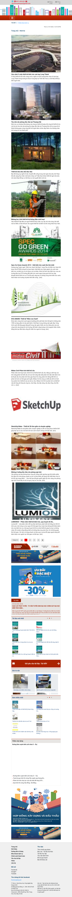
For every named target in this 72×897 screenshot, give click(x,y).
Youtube (13, 873)
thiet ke (22, 31)
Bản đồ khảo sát (42, 860)
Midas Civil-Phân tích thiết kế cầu (23, 371)
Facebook (14, 870)
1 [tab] (48, 618)
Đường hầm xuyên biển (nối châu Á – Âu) (24, 744)
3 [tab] (51, 618)
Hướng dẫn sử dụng (17, 851)
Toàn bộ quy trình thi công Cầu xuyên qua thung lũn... (29, 778)
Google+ (13, 871)
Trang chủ (14, 31)
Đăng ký (57, 2)
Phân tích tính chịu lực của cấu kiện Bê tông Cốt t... (28, 780)
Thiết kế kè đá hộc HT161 (43, 721)
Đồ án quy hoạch (42, 857)
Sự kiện (16, 600)
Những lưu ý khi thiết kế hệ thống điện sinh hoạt (28, 219)
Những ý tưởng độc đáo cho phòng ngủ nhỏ (26, 472)
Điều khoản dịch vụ (24, 23)
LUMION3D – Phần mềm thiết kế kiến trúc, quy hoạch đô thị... (32, 522)
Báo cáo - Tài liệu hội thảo (45, 851)
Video (13, 861)
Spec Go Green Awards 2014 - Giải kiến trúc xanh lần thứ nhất (32, 265)
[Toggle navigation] (12, 18)
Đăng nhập (49, 2)
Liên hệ (13, 863)
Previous (11, 640)
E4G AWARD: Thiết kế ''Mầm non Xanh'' (24, 319)
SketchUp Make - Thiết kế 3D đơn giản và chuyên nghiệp (31, 426)
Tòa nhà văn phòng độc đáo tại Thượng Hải (26, 122)
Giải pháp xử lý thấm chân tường (22, 690)
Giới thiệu (14, 849)
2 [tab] (49, 618)
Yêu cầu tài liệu (15, 858)
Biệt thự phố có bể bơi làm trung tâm (46, 690)
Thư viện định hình (43, 855)
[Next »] (43, 540)
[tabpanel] (24, 639)
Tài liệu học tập (42, 853)
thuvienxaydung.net (16, 880)
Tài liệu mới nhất (18, 618)
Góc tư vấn (16, 671)
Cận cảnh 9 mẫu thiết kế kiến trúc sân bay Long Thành (30, 74)
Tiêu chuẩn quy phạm (43, 849)
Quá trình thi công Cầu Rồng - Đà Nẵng (24, 783)
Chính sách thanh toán (18, 856)
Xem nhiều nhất (17, 697)
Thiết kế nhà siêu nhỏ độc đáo (21, 172)
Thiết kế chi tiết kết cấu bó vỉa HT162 (21, 721)
